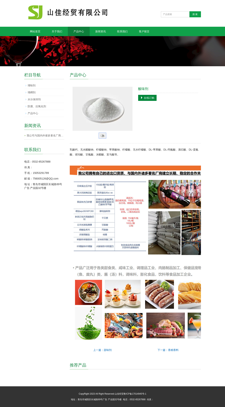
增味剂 (32, 85)
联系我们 (122, 31)
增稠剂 (32, 92)
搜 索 (195, 14)
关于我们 (57, 31)
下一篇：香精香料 (168, 349)
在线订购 (147, 97)
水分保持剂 (34, 99)
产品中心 (78, 31)
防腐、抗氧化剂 (37, 106)
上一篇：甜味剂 (102, 349)
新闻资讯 (100, 31)
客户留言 (144, 31)
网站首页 (35, 31)
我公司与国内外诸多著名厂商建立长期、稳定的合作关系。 (61, 135)
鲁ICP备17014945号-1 (135, 394)
